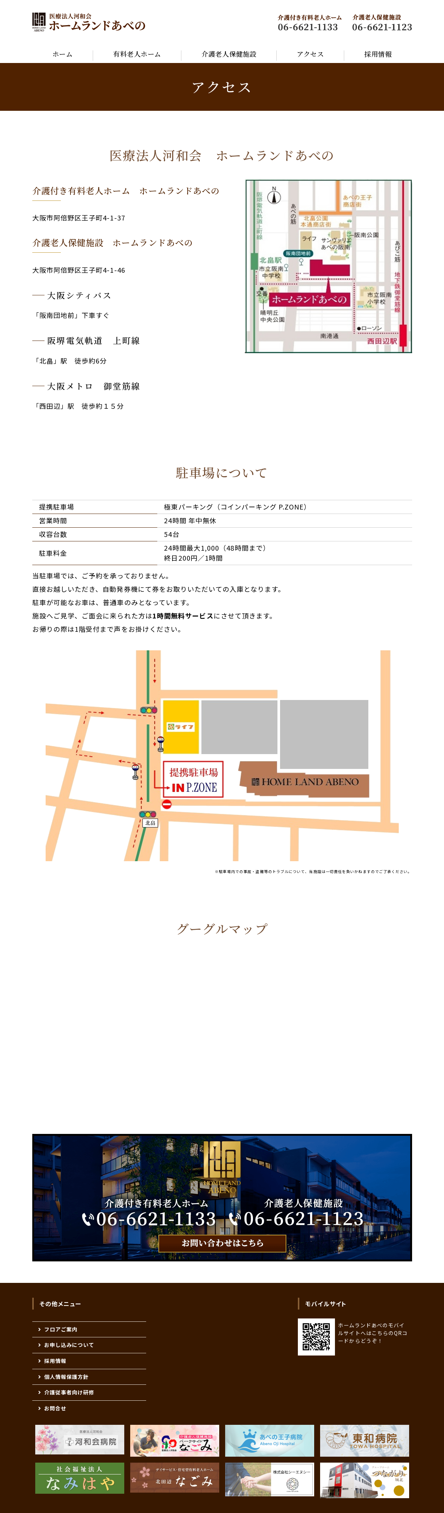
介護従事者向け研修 (69, 1392)
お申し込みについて (69, 1344)
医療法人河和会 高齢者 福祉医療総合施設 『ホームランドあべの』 (88, 22)
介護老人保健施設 (228, 54)
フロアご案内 (61, 1329)
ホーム (62, 54)
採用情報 (378, 54)
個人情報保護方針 (66, 1376)
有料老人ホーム (137, 54)
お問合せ (55, 1408)
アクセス (310, 54)
